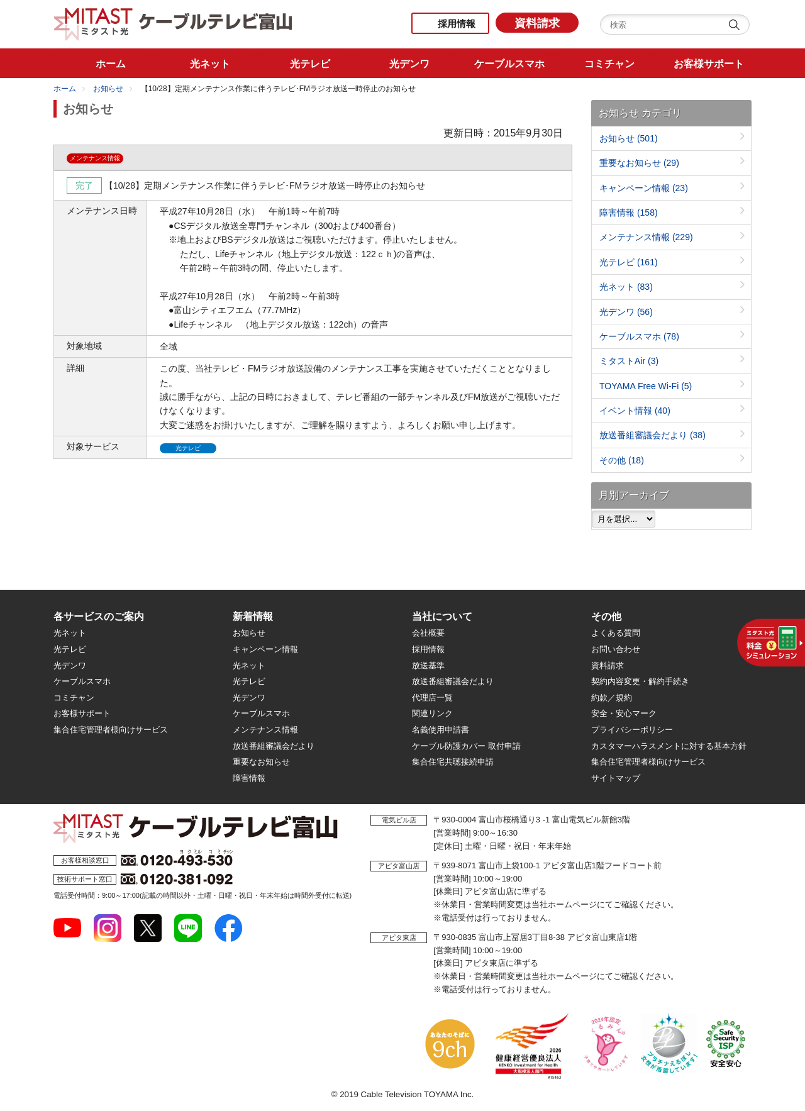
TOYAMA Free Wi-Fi (645, 386)
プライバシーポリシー (632, 729)
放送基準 (428, 665)
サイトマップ (615, 778)
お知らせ (108, 88)
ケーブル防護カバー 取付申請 (466, 746)
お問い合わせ (615, 649)
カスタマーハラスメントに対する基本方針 (669, 746)
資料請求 (537, 23)
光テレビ (628, 262)
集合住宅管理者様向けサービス (110, 729)
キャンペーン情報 (643, 188)
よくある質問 (615, 633)
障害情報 (628, 212)
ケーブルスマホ (639, 336)
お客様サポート (82, 713)
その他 (621, 460)
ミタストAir (628, 361)
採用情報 (456, 23)
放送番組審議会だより (652, 435)
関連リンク (432, 713)
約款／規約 (611, 697)
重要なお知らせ (639, 163)
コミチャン (73, 697)
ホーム (64, 88)
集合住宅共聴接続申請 (453, 761)
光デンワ (626, 312)
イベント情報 (634, 411)
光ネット (626, 287)
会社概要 (428, 633)
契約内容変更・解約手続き (640, 681)
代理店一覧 (432, 697)
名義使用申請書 (440, 729)
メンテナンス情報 (646, 237)
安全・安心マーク (624, 713)
